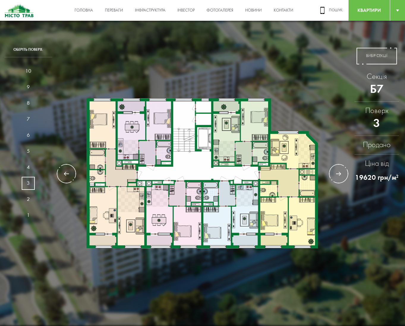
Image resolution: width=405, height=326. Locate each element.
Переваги (114, 10)
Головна (84, 10)
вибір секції (377, 56)
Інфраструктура (150, 10)
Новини (253, 10)
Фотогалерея (220, 10)
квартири (369, 10)
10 (28, 71)
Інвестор (186, 10)
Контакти (283, 10)
